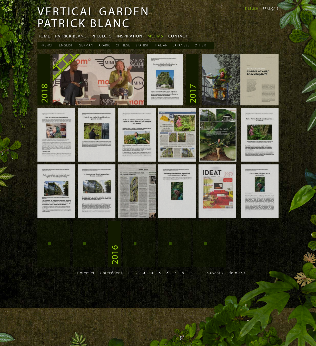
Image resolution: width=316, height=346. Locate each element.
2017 (192, 93)
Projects (102, 35)
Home (43, 35)
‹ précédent (111, 272)
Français (271, 8)
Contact (177, 35)
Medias (155, 35)
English (251, 8)
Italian (161, 45)
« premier (86, 272)
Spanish (142, 45)
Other (200, 45)
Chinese (123, 45)
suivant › (215, 272)
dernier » (237, 272)
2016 (114, 254)
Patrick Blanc (70, 35)
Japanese (181, 45)
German (86, 45)
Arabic (104, 45)
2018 (44, 93)
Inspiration (129, 35)
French (47, 45)
